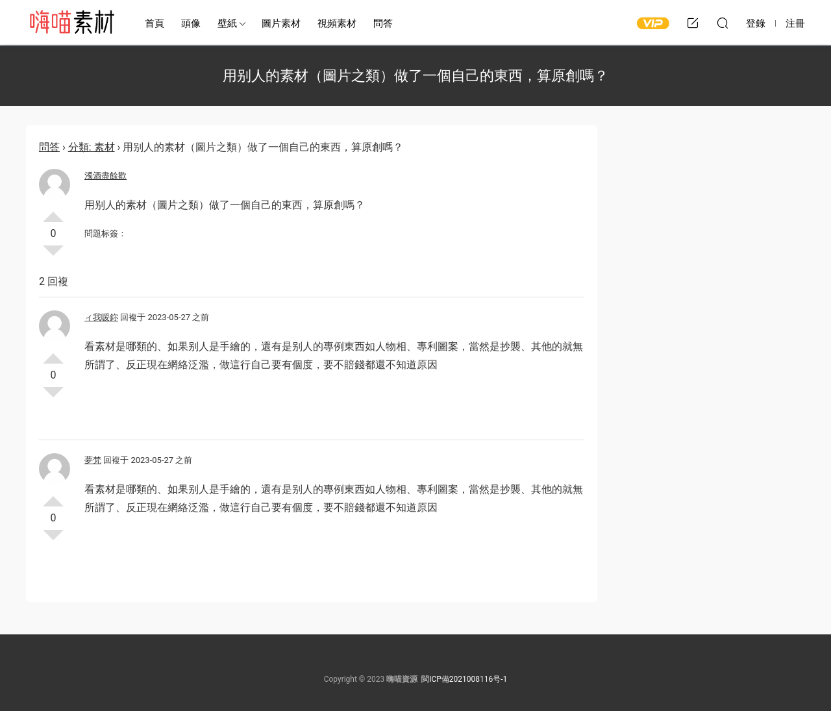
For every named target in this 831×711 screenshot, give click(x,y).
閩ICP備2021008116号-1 (464, 679)
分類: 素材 (91, 147)
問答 (383, 23)
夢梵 (92, 460)
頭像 (191, 23)
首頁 (154, 23)
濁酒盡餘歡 (105, 176)
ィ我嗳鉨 (101, 317)
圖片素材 (281, 23)
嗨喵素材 (71, 22)
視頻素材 (336, 23)
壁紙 (227, 23)
